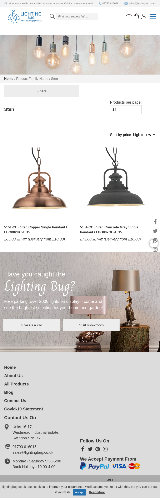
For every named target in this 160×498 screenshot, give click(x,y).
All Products (16, 384)
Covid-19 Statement (23, 409)
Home (8, 79)
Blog (8, 392)
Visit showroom (103, 325)
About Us (13, 375)
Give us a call (35, 325)
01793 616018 (109, 3)
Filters (25, 91)
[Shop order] (131, 137)
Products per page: (126, 107)
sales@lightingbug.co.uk (140, 3)
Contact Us (15, 400)
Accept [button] (79, 492)
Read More (97, 492)
